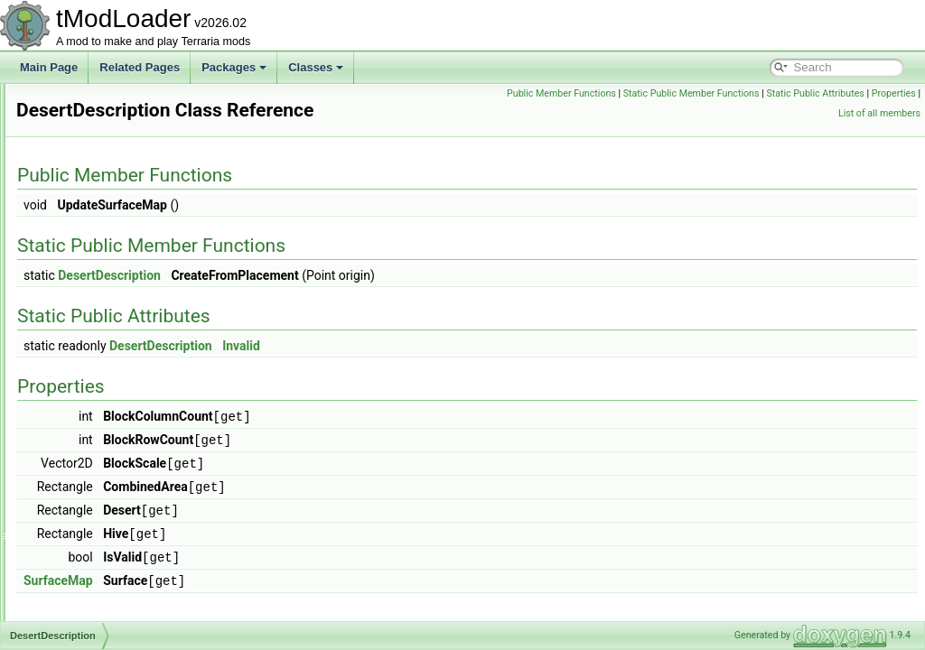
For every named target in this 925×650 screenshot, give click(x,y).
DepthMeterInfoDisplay (115, 321)
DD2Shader (88, 122)
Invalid (467, 346)
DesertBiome (91, 341)
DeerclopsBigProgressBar (122, 202)
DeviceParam (92, 460)
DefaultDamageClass (111, 242)
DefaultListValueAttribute (119, 281)
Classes (315, 67)
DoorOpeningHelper (108, 559)
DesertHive (86, 381)
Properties (809, 113)
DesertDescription (102, 361)
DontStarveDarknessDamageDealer (146, 520)
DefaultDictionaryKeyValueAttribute (144, 261)
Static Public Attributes (731, 113)
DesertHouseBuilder (108, 401)
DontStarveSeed (99, 540)
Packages (233, 67)
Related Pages (139, 67)
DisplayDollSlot (96, 500)
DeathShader (92, 182)
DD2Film (81, 103)
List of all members (879, 113)
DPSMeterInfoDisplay (112, 599)
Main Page (49, 67)
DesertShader (93, 420)
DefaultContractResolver (119, 222)
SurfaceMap (284, 574)
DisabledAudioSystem (112, 480)
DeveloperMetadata (107, 440)
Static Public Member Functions (848, 93)
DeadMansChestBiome (115, 142)
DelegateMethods (102, 301)
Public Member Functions (717, 93)
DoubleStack (90, 579)
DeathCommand (99, 162)
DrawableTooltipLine (108, 619)
